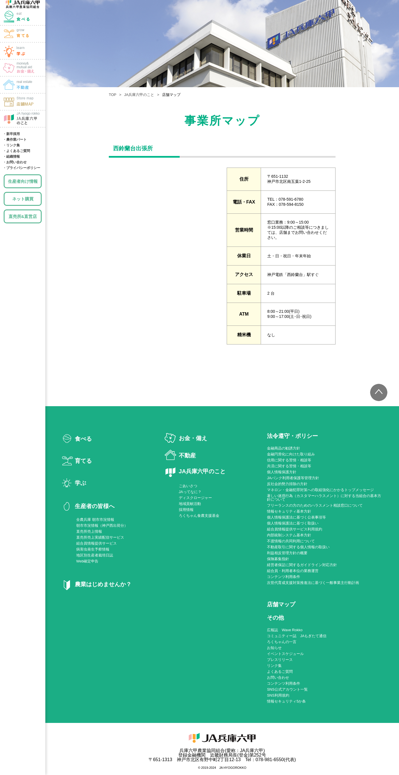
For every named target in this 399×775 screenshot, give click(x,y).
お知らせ (274, 648)
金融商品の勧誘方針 (283, 448)
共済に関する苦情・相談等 (289, 466)
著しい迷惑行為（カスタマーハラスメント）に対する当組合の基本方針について (324, 498)
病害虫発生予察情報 (92, 549)
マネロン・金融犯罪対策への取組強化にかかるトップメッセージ (320, 490)
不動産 (187, 455)
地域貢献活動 (190, 504)
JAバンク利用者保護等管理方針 (293, 478)
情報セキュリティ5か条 (286, 701)
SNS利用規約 (278, 695)
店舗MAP (22, 101)
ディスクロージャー (195, 498)
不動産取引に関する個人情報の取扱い (298, 547)
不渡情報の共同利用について (291, 541)
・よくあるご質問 (16, 151)
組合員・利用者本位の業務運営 (293, 571)
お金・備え (22, 67)
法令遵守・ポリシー (292, 436)
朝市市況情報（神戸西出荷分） (102, 525)
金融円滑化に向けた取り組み (291, 454)
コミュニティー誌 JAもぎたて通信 (296, 636)
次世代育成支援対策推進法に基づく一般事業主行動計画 (313, 583)
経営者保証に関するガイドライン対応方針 (302, 565)
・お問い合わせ (15, 162)
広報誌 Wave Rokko (284, 630)
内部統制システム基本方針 (289, 535)
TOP (112, 95)
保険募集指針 (278, 559)
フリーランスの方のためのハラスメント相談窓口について (315, 505)
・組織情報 (11, 157)
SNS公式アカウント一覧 (287, 689)
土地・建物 (22, 84)
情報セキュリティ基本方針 (289, 511)
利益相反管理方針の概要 (287, 553)
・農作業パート (15, 140)
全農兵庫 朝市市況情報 (95, 519)
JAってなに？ (190, 492)
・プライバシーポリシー (21, 168)
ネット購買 (22, 198)
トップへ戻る (378, 393)
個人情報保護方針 (281, 472)
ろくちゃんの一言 (281, 642)
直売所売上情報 (89, 531)
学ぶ (22, 50)
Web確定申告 (87, 561)
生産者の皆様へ (94, 506)
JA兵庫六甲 (22, 4)
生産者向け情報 (23, 181)
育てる (22, 33)
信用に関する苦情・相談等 (289, 460)
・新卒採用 (11, 134)
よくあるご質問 (280, 671)
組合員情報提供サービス (96, 543)
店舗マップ (281, 604)
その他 (275, 618)
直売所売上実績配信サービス (100, 537)
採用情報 (186, 510)
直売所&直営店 (23, 216)
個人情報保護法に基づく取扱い (293, 523)
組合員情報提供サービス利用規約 (294, 529)
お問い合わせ (278, 677)
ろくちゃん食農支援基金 (199, 515)
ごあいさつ (188, 486)
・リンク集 (11, 145)
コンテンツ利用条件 (283, 577)
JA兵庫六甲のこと (22, 118)
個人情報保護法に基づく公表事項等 (296, 517)
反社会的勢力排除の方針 (287, 484)
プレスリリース (280, 660)
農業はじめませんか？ (103, 584)
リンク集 (274, 665)
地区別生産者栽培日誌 (94, 555)
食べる (22, 16)
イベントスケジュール (285, 654)
